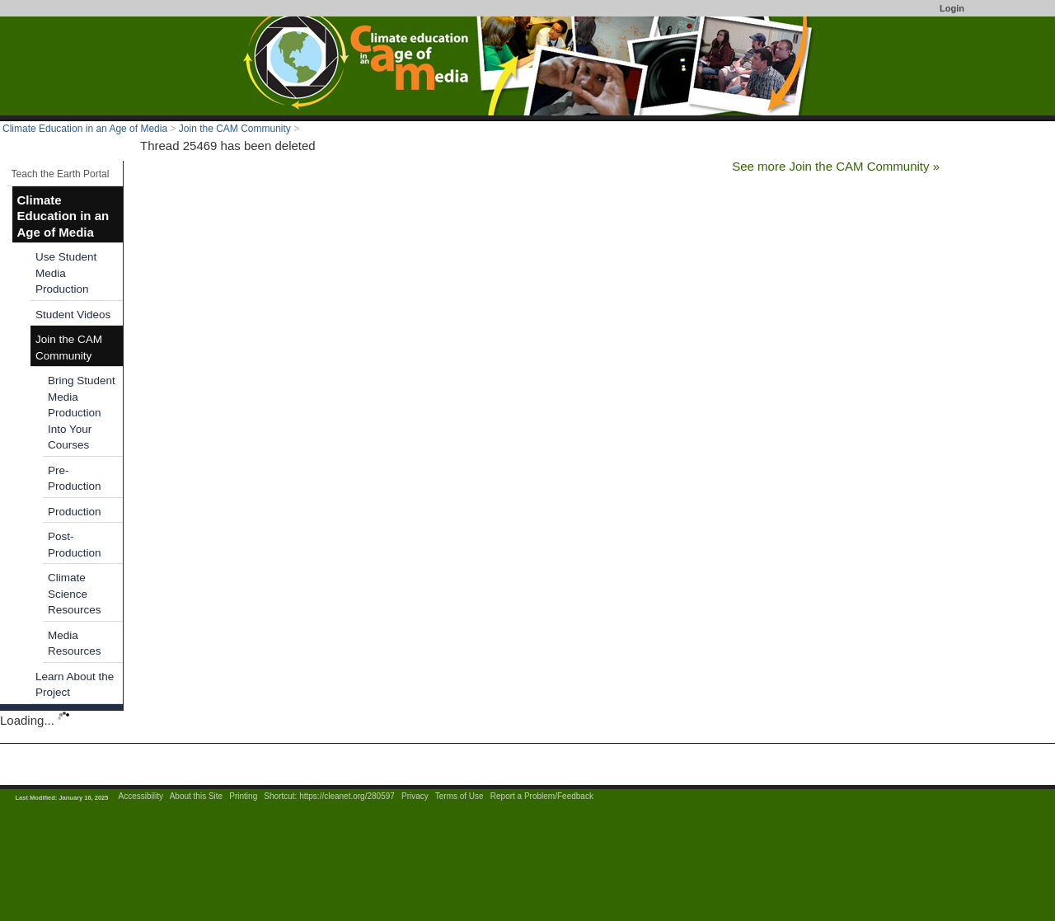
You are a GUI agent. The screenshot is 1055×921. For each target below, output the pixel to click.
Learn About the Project (74, 684)
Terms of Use (459, 796)
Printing (243, 796)
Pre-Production (74, 478)
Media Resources (74, 643)
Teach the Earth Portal (61, 174)
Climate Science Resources (74, 593)
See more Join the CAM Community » (836, 166)
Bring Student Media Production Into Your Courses (81, 412)
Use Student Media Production (65, 273)
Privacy (415, 796)
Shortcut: (280, 796)
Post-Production (74, 544)
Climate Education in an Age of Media (84, 128)
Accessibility (141, 796)
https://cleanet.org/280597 (347, 796)
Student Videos (72, 314)
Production (74, 511)
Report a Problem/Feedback (541, 796)
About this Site (196, 796)
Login (952, 8)
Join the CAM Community (235, 128)
